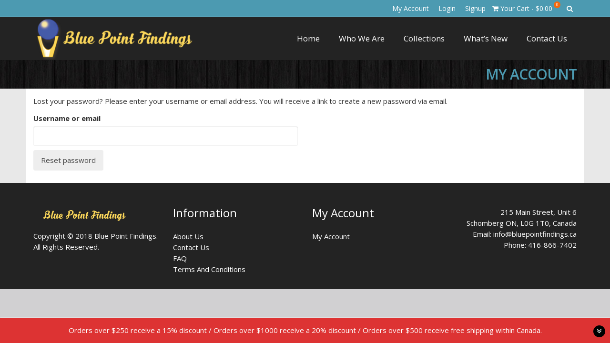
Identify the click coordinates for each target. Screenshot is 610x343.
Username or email (67, 118)
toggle (599, 331)
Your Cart (526, 7)
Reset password (68, 160)
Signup (475, 8)
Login (447, 8)
